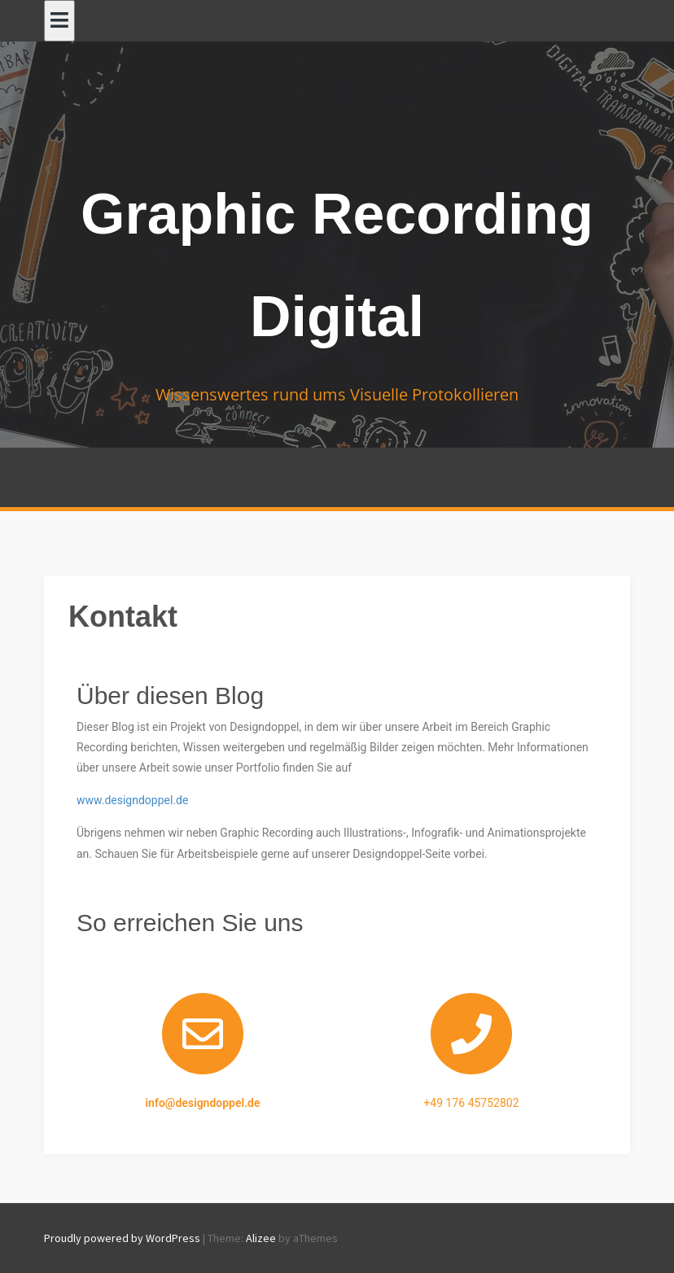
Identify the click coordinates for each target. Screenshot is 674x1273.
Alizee (261, 1238)
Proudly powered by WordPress (122, 1238)
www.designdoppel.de (132, 800)
